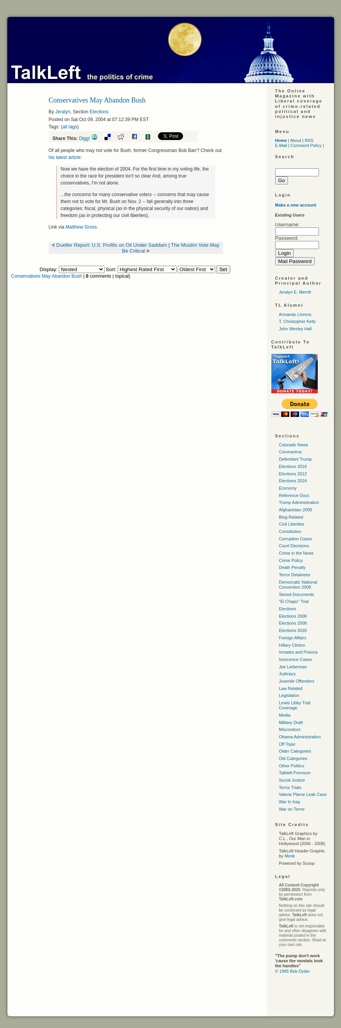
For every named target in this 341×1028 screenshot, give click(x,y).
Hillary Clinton (292, 645)
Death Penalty (292, 567)
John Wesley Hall (295, 328)
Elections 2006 (293, 616)
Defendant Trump (295, 459)
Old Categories (293, 758)
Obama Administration (300, 736)
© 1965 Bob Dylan (292, 971)
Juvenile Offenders (297, 681)
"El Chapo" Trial (294, 601)
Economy (288, 488)
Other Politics (291, 765)
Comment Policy (306, 145)
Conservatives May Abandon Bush (46, 276)
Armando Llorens (295, 314)
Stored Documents (296, 594)
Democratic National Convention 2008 (298, 584)
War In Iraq (289, 801)
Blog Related (291, 517)
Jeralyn (62, 111)
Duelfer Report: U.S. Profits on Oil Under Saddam (111, 245)
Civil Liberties (291, 524)
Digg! (84, 138)
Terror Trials (290, 787)
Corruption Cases (295, 538)
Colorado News (293, 444)
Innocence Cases (295, 659)
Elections (99, 111)
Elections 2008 (293, 623)
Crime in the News (296, 553)
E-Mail (281, 145)
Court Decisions (294, 545)
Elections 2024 (293, 480)
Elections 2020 (293, 630)
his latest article (65, 157)
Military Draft (291, 722)
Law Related (291, 688)
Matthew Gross (81, 227)
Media (285, 715)
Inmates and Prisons (298, 652)
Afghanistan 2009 (295, 509)
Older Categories (295, 751)
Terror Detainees (294, 574)
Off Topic (287, 744)
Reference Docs (294, 495)
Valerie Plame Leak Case (303, 794)
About (295, 140)
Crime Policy (291, 560)
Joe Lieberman (293, 666)
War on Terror (292, 809)
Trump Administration (299, 502)
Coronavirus (290, 451)
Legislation (289, 695)
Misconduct (290, 729)
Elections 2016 (293, 466)
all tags (70, 127)
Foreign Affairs (293, 637)
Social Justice (292, 780)
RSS (309, 140)
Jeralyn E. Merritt (295, 292)
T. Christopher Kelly (297, 321)
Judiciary (287, 673)
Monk (289, 856)
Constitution (290, 531)
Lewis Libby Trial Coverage (294, 705)
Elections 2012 (293, 473)
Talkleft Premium (294, 772)
